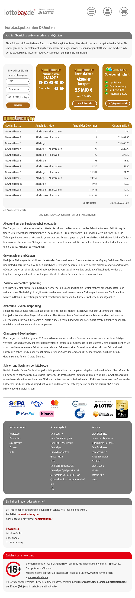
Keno (52, 461)
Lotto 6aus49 (56, 433)
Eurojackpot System (59, 452)
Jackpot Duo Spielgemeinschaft (65, 475)
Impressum (14, 433)
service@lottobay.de (27, 514)
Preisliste (96, 461)
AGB (11, 452)
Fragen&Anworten (100, 456)
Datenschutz (15, 438)
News (94, 479)
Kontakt (13, 447)
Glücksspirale (56, 456)
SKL (52, 488)
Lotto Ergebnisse (99, 433)
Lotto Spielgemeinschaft (61, 466)
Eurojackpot (56, 447)
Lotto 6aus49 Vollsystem (61, 443)
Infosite (95, 470)
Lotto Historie (98, 466)
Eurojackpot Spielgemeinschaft (65, 470)
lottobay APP (98, 475)
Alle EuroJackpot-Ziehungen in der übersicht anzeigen (67, 214)
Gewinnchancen (99, 452)
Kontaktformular (43, 519)
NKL (52, 484)
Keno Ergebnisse (99, 447)
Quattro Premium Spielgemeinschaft (67, 479)
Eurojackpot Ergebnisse (102, 438)
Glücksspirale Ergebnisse (103, 443)
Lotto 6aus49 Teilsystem (61, 438)
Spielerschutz (15, 443)
